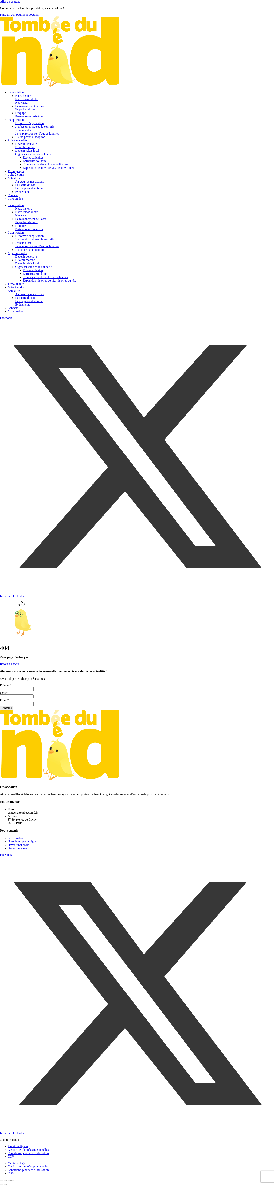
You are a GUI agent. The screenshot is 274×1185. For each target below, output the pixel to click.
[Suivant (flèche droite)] (5, 1184)
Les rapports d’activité (29, 188)
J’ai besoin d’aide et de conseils (34, 126)
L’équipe (20, 112)
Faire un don (15, 198)
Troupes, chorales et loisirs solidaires (45, 164)
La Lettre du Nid (25, 185)
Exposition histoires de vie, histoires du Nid (49, 167)
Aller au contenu (10, 1)
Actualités (14, 178)
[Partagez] (9, 1180)
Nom (4, 692)
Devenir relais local (27, 150)
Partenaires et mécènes (29, 116)
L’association (16, 92)
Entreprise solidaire (35, 161)
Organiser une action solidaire (33, 154)
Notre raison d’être (26, 99)
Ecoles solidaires (33, 157)
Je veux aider (23, 130)
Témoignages (16, 171)
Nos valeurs (22, 102)
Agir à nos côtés (17, 140)
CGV (11, 1156)
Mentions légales (18, 1146)
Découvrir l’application (29, 123)
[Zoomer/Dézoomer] (1, 1180)
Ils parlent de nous (26, 109)
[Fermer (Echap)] (12, 1180)
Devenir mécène (25, 147)
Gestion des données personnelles (28, 1149)
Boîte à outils (16, 174)
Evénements (22, 191)
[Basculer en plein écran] (5, 1180)
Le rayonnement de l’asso (31, 106)
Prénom (5, 685)
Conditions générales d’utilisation (28, 1153)
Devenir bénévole (26, 143)
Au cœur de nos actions (29, 181)
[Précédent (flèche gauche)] (1, 1184)
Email (4, 700)
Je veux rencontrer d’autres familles (37, 133)
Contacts (13, 195)
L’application (16, 119)
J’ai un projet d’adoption (30, 137)
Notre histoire (23, 95)
